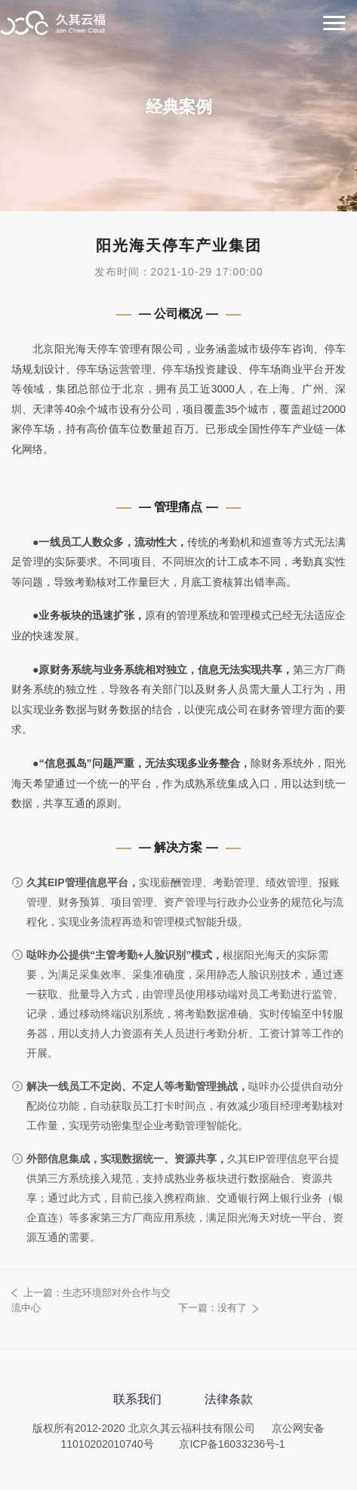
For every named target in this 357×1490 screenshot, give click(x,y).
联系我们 (137, 1399)
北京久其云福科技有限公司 (53, 24)
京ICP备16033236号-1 (232, 1444)
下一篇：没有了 (212, 1307)
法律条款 (229, 1399)
